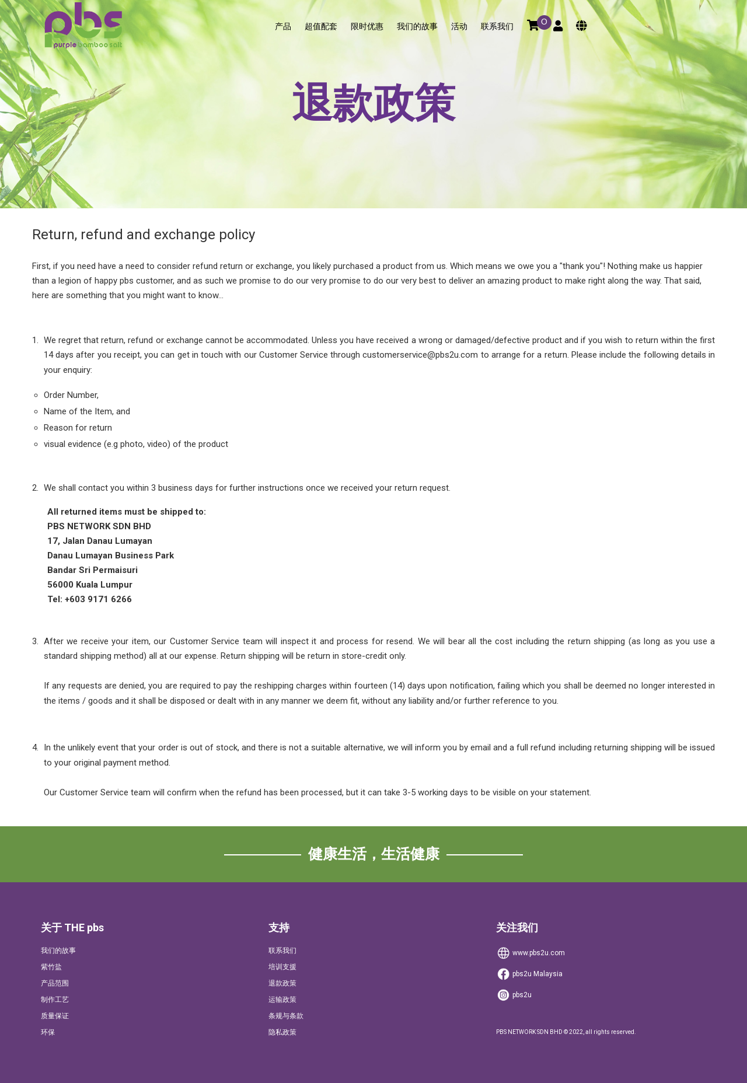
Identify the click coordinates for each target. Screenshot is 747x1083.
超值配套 (321, 26)
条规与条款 (285, 1016)
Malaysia (529, 974)
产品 (283, 26)
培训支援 (282, 967)
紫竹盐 (51, 967)
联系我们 (497, 26)
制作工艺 (55, 999)
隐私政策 (282, 1032)
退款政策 (282, 983)
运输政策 (282, 999)
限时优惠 (367, 26)
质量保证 (55, 1016)
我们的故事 (417, 26)
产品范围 (55, 983)
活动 (459, 26)
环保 (48, 1032)
